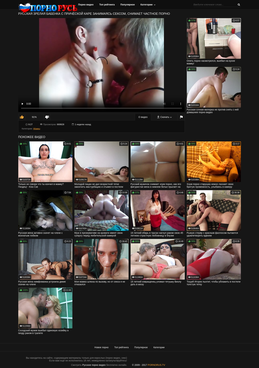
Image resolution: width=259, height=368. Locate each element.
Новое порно (101, 347)
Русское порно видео (94, 365)
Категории (147, 4)
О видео (143, 117)
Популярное (127, 4)
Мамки (36, 128)
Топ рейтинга (107, 4)
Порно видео (86, 4)
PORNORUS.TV (156, 365)
